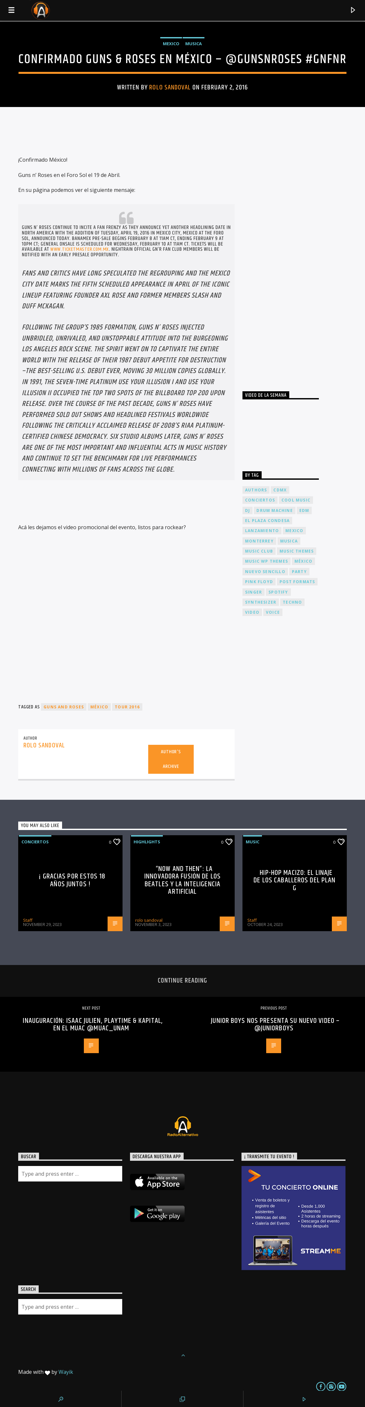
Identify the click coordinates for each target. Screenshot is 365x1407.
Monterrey (259, 541)
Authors (256, 490)
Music (252, 842)
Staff (28, 920)
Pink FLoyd (259, 581)
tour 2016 (127, 707)
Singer (253, 592)
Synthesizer (260, 602)
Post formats (297, 581)
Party (299, 571)
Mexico (171, 44)
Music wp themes (266, 561)
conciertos (260, 500)
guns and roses (64, 707)
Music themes (297, 551)
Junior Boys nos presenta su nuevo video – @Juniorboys (275, 1024)
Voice (273, 612)
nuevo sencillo (265, 571)
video (252, 612)
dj (247, 510)
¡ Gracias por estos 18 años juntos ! (72, 880)
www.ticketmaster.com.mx (79, 249)
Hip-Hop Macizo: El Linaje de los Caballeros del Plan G (294, 880)
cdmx (280, 490)
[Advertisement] (291, 253)
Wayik (66, 1371)
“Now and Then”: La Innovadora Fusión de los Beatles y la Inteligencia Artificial (182, 880)
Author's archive (171, 759)
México (99, 707)
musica (289, 541)
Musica (193, 44)
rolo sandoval (170, 87)
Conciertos (35, 842)
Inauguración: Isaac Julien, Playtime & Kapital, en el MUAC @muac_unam (93, 1024)
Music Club (259, 551)
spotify (278, 592)
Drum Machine (274, 510)
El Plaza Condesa (267, 520)
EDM (304, 510)
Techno (292, 602)
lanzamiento (262, 530)
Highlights (147, 842)
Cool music (295, 500)
